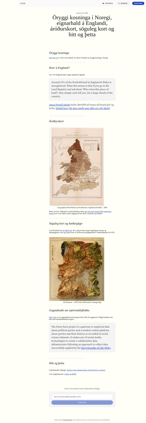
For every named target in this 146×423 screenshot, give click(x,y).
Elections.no (53, 58)
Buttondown (67, 420)
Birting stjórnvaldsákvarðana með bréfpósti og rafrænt (86, 370)
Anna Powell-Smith (59, 104)
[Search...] (123, 3)
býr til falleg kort (66, 230)
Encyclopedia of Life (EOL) (95, 348)
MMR (74, 374)
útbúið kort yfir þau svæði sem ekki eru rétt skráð (83, 108)
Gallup (67, 374)
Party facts (53, 317)
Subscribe (138, 3)
